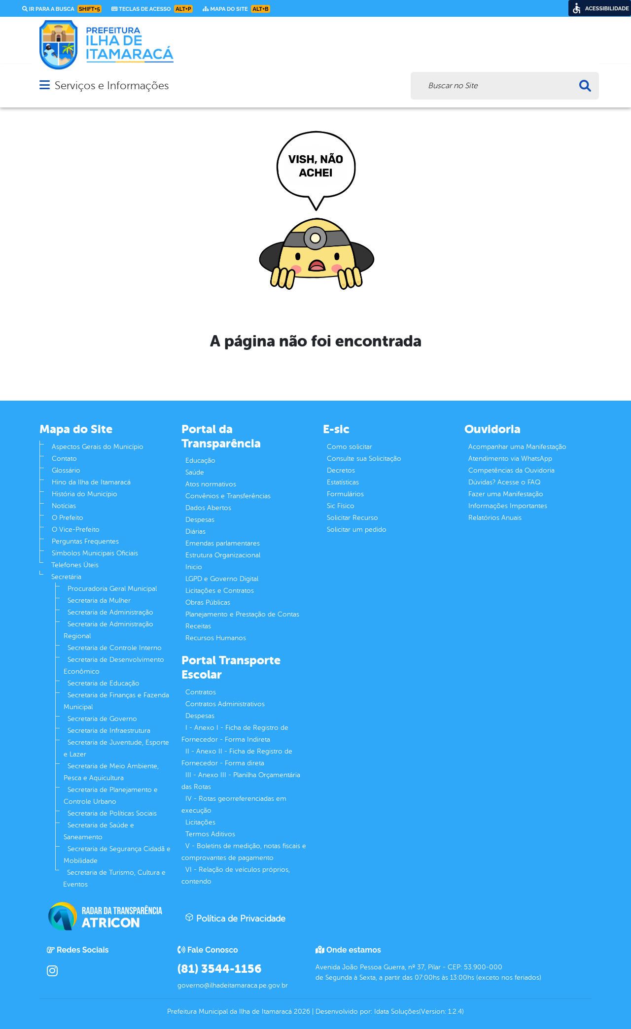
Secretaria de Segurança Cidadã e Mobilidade (117, 854)
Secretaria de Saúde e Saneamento (99, 831)
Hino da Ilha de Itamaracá (91, 482)
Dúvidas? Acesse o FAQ (504, 482)
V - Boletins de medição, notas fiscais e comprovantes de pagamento (243, 851)
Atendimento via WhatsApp (510, 458)
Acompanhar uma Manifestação (517, 446)
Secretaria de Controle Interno (115, 648)
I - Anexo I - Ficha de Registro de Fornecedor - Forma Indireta (234, 733)
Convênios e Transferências (228, 496)
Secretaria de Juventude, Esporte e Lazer (116, 748)
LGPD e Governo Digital (221, 579)
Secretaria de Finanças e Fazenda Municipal (116, 701)
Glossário (66, 470)
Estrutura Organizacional (222, 555)
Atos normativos (210, 484)
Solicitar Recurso (352, 517)
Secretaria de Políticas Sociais (112, 813)
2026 (301, 1011)
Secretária (66, 577)
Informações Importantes (507, 506)
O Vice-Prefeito (76, 529)
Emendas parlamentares (222, 543)
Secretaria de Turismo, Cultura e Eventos (114, 878)
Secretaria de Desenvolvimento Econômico (114, 665)
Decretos (341, 470)
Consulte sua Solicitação (364, 458)
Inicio (193, 567)
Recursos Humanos (215, 638)
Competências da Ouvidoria (511, 470)
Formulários (345, 494)
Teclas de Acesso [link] (152, 8)
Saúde (194, 472)
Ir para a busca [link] (62, 8)
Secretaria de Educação (104, 683)
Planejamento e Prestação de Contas (242, 614)
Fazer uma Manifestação (505, 494)
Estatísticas (343, 482)
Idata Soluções (396, 1011)
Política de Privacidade (235, 918)
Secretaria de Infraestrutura (109, 730)
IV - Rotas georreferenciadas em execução (233, 804)
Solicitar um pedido (356, 529)
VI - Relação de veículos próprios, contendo (235, 875)
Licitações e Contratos (219, 590)
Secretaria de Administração (110, 612)
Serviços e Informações (112, 85)
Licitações (200, 822)
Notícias (64, 506)
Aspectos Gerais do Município (97, 446)
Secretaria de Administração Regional (108, 630)
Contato (64, 458)
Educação (200, 460)
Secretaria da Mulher (99, 600)
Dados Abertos (208, 508)
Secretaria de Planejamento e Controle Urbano (111, 795)
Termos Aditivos (210, 834)
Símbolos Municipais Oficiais (95, 553)
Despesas (199, 519)
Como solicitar (349, 446)
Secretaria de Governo (102, 718)
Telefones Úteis (75, 565)
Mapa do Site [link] (236, 8)
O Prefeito (67, 517)
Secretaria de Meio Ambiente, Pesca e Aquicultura (111, 772)
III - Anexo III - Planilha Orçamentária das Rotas (240, 780)
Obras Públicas (207, 602)
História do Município (84, 494)
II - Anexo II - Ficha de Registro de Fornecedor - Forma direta (236, 757)
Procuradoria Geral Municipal (112, 588)
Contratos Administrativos (225, 704)
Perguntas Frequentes (85, 541)
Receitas (198, 626)
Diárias (195, 531)
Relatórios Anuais (495, 517)
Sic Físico (340, 506)
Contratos (200, 692)
